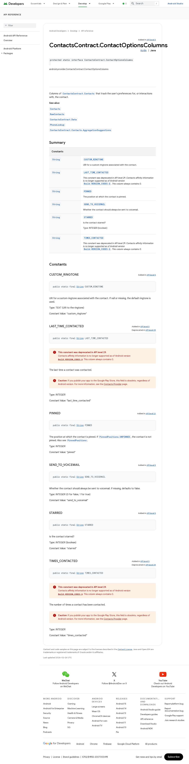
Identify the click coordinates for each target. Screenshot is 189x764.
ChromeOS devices (101, 716)
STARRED (88, 217)
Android (47, 703)
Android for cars (99, 720)
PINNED (87, 191)
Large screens (98, 706)
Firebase (107, 744)
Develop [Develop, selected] (82, 3)
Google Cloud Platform (128, 744)
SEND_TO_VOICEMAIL (94, 204)
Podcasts (47, 732)
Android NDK (146, 728)
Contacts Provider (112, 384)
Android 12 (121, 718)
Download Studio (148, 723)
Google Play (104, 3)
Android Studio (175, 3)
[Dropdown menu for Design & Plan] (71, 3)
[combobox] (144, 3)
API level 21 (151, 413)
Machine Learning (76, 708)
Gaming (71, 703)
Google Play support (174, 715)
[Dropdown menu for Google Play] (115, 3)
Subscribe (174, 756)
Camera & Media (75, 718)
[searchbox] (20, 25)
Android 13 (121, 713)
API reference (12, 14)
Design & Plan (60, 3)
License (56, 757)
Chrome (93, 744)
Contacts (55, 108)
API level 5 (151, 39)
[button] (19, 53)
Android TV (97, 725)
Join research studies (174, 720)
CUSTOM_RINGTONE (93, 159)
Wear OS (96, 711)
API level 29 (151, 330)
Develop (73, 31)
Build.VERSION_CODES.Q (97, 183)
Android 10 (121, 727)
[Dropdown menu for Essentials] (46, 3)
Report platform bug (174, 703)
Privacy (71, 722)
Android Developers (57, 31)
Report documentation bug (174, 709)
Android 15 (121, 703)
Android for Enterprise (53, 708)
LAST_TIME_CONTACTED (96, 172)
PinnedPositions (77, 440)
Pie (117, 732)
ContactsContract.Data (63, 119)
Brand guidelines (71, 757)
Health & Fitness (75, 713)
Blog (128, 3)
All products (151, 744)
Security (47, 713)
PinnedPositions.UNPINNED (115, 436)
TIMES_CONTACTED (93, 238)
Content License (125, 649)
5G (69, 727)
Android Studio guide (150, 709)
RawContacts (57, 114)
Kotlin (143, 50)
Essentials (36, 3)
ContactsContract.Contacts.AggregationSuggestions (80, 130)
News (45, 722)
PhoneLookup (57, 124)
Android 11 (121, 722)
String (56, 159)
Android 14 (121, 708)
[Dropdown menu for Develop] (91, 3)
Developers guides (149, 714)
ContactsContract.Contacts (78, 93)
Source (46, 718)
